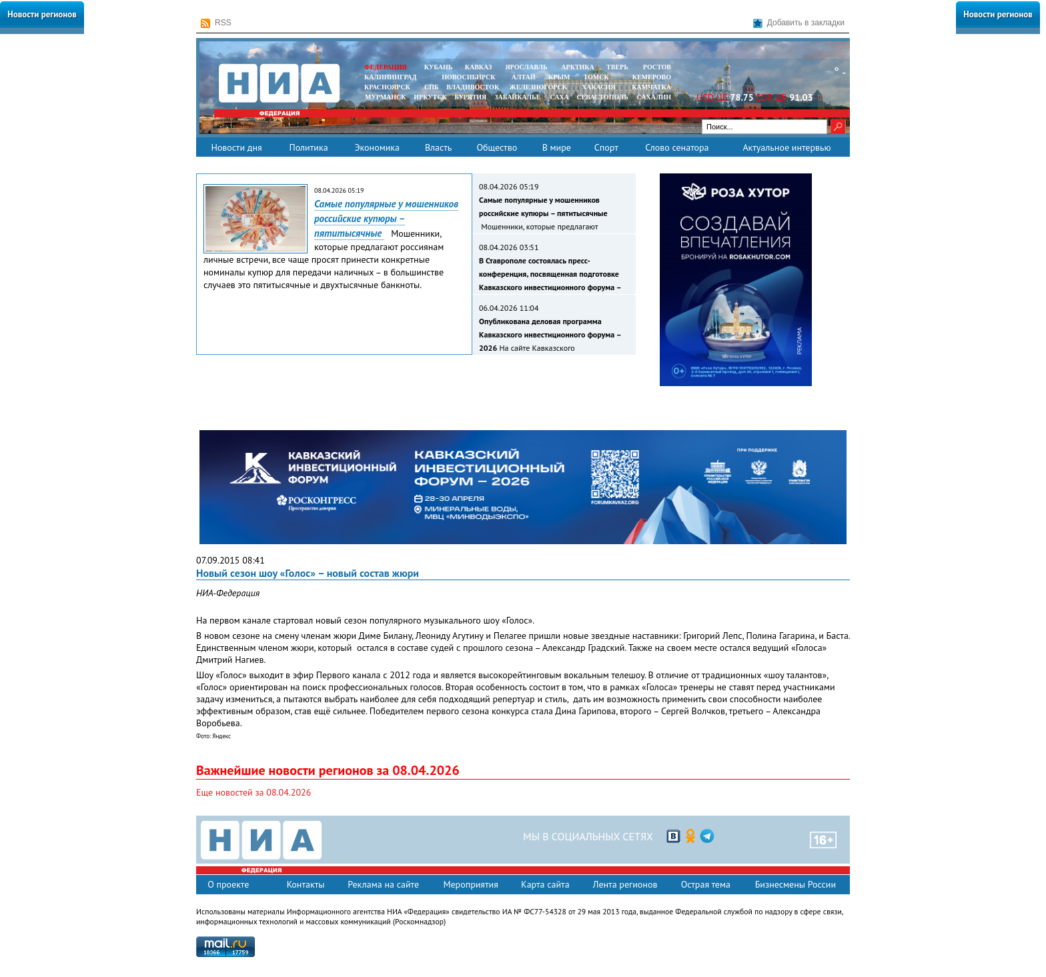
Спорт (606, 147)
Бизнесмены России (795, 884)
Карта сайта (545, 884)
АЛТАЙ (524, 77)
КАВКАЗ (478, 67)
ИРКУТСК (430, 97)
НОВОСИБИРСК (468, 77)
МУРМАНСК (385, 97)
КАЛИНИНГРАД (390, 77)
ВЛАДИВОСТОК (472, 87)
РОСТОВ (657, 67)
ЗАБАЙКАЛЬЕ (518, 97)
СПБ (431, 87)
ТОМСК (598, 77)
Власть (438, 147)
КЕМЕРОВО (651, 77)
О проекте (228, 884)
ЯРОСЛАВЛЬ (526, 67)
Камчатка (650, 87)
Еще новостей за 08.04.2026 (253, 792)
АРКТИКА (577, 67)
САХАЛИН (654, 97)
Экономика (377, 147)
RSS (216, 23)
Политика (308, 147)
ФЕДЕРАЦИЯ (385, 67)
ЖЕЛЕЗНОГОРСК (538, 87)
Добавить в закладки (799, 23)
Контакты (306, 884)
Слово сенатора (676, 147)
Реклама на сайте (383, 884)
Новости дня (236, 147)
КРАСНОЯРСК (387, 87)
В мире (556, 147)
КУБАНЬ (438, 67)
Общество (496, 147)
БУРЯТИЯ (470, 97)
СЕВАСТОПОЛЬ (602, 97)
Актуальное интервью (786, 147)
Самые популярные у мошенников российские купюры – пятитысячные (386, 218)
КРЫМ (559, 77)
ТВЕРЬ (617, 67)
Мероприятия (470, 884)
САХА (559, 97)
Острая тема (705, 884)
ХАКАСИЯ (597, 87)
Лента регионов (625, 884)
